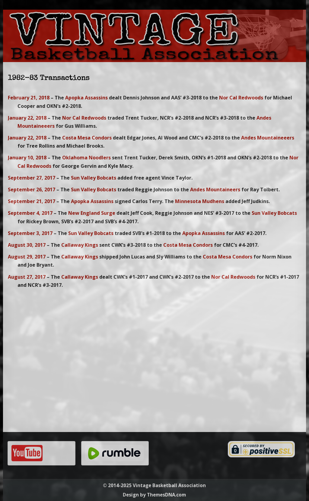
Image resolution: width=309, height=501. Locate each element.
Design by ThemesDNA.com (154, 495)
